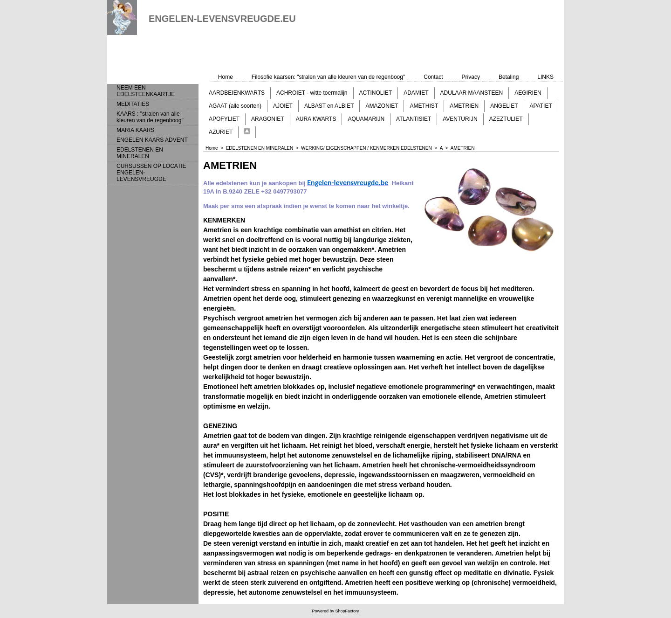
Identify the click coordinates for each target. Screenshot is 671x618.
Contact (433, 77)
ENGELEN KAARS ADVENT (152, 140)
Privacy (471, 77)
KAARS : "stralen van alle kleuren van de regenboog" (150, 117)
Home (225, 77)
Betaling (509, 77)
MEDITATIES (132, 104)
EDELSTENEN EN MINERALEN (139, 153)
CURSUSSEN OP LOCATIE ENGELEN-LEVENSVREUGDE (151, 172)
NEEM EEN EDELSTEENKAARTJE (145, 90)
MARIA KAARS (135, 130)
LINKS (545, 77)
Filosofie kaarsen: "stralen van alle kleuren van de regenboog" (328, 77)
